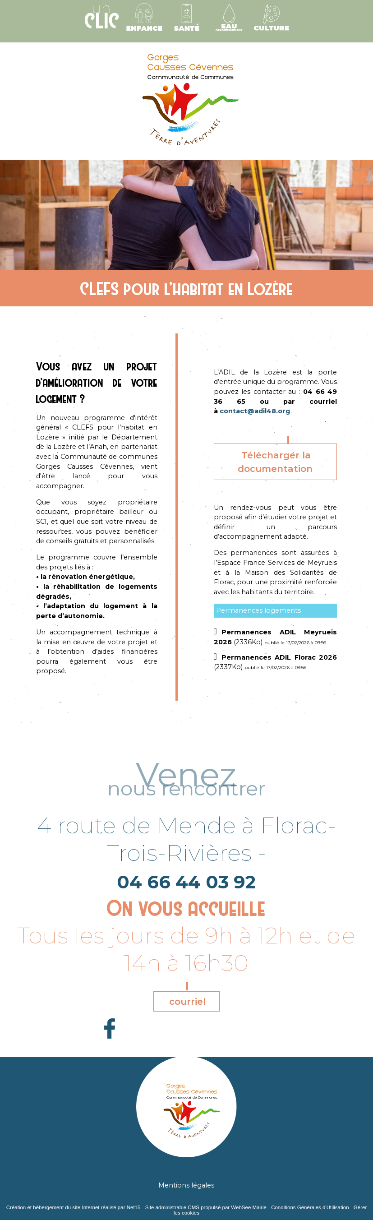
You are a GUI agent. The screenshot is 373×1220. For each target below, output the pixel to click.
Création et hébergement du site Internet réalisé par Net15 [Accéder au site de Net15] (73, 1207)
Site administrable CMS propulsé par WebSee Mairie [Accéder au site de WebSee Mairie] (206, 1207)
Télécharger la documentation (275, 462)
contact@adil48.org (255, 411)
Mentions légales (186, 1185)
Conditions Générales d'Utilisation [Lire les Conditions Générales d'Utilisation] (310, 1207)
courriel (187, 1001)
